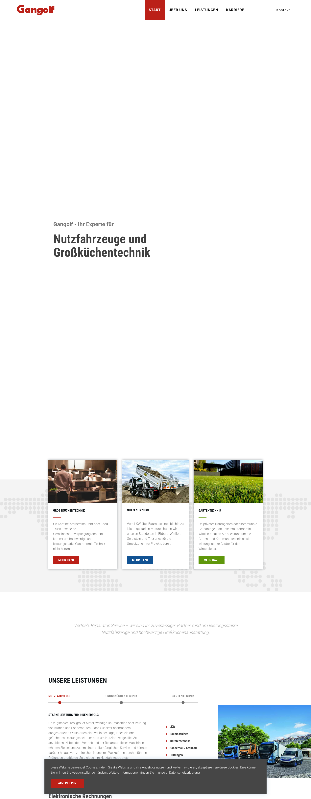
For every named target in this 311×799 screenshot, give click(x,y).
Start (155, 10)
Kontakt (283, 10)
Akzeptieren (67, 783)
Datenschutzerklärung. (185, 772)
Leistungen (206, 10)
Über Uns (178, 10)
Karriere (235, 10)
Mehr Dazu (66, 560)
